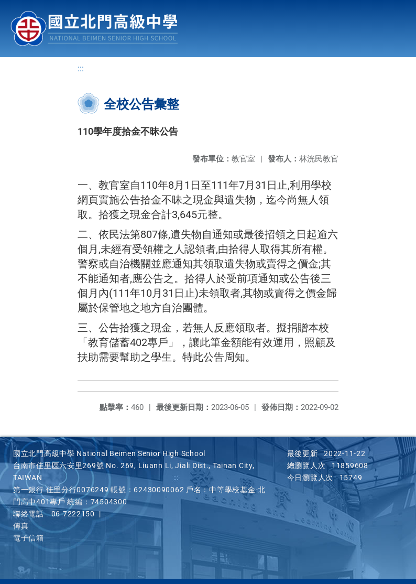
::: (81, 68)
